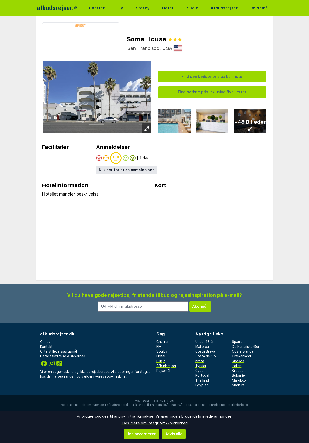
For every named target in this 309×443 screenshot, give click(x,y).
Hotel (167, 8)
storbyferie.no (238, 405)
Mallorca (202, 346)
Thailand (202, 380)
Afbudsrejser (224, 8)
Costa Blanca (242, 351)
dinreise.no (217, 405)
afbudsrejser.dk (118, 405)
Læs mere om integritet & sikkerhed (155, 423)
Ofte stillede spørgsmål (58, 351)
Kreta (199, 361)
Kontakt (46, 346)
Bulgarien (239, 375)
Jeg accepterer (141, 434)
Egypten (202, 385)
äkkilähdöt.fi (140, 405)
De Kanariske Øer (245, 346)
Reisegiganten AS (160, 401)
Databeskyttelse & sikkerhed (62, 356)
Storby (143, 8)
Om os (45, 342)
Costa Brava (205, 351)
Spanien (238, 342)
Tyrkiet (200, 366)
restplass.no (70, 405)
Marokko (239, 380)
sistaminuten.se (93, 405)
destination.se (195, 405)
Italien (236, 366)
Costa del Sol (206, 356)
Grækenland (241, 356)
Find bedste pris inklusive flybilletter (212, 92)
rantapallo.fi (160, 405)
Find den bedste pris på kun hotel (212, 76)
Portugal (202, 375)
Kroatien (239, 371)
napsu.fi (177, 405)
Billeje (192, 8)
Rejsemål (260, 8)
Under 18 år (204, 342)
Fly (120, 8)
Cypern (201, 371)
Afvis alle (174, 434)
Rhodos (238, 361)
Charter (97, 8)
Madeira (238, 385)
